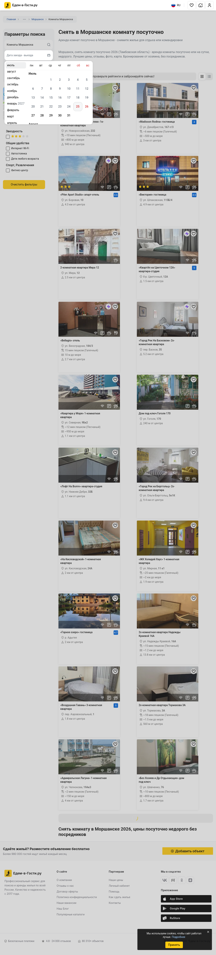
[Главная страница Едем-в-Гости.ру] (21, 5)
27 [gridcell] (33, 115)
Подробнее (178, 936)
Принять (174, 945)
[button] (191, 5)
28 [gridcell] (42, 115)
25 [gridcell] (77, 106)
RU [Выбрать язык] (175, 5)
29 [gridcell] (51, 115)
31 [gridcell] (68, 115)
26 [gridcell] (86, 106)
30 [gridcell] (59, 115)
